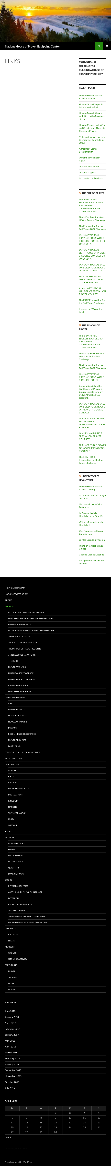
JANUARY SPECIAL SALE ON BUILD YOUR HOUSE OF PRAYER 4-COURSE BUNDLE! (92, 408)
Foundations (15, 794)
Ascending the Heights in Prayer (25, 892)
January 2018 (12, 1017)
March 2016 (11, 1052)
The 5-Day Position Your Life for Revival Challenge (92, 219)
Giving (11, 983)
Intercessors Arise (15, 697)
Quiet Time (13, 867)
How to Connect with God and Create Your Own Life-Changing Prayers (92, 128)
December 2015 (13, 1070)
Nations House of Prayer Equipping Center (32, 46)
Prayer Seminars (17, 667)
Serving (12, 977)
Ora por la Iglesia (87, 172)
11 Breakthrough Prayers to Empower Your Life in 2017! (92, 139)
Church (12, 782)
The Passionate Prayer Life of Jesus (26, 916)
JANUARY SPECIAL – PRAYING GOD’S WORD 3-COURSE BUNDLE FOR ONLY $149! (92, 239)
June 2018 (10, 1011)
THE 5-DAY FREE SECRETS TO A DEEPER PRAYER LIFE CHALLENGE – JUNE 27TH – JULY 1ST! (91, 205)
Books (8, 880)
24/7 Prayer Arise (17, 910)
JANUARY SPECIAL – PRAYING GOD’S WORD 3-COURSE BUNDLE (91, 377)
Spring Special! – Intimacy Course (22, 752)
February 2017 (12, 1028)
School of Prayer (17, 715)
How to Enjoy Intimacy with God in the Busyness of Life (91, 116)
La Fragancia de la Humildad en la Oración (91, 514)
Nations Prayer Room (16, 594)
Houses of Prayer (17, 722)
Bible (11, 776)
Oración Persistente (89, 166)
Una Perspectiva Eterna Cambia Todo (91, 532)
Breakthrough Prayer (20, 904)
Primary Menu (107, 46)
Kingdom (13, 801)
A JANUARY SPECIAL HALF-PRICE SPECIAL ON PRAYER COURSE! (92, 291)
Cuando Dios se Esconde (91, 554)
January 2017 (12, 1034)
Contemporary (16, 843)
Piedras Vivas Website (19, 624)
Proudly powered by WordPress (18, 1162)
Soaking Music (16, 874)
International (16, 861)
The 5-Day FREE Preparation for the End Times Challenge (91, 460)
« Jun (8, 1136)
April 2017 (10, 1023)
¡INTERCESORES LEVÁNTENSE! (22, 655)
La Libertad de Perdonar (91, 178)
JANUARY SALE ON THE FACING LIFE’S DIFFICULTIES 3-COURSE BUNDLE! (92, 423)
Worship (9, 837)
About (8, 600)
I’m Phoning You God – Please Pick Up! (27, 922)
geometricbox (21, 1148)
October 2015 (12, 1082)
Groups (12, 953)
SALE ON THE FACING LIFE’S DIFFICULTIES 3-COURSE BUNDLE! (91, 279)
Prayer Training (16, 709)
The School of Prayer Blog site (24, 649)
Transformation (17, 813)
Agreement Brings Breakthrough (88, 150)
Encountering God (18, 788)
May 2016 (10, 1040)
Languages (11, 928)
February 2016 (12, 1058)
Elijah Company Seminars (21, 679)
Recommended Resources (22, 734)
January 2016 (12, 1064)
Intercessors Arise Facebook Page (26, 612)
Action (12, 770)
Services (9, 606)
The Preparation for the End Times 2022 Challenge (92, 227)
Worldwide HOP (13, 758)
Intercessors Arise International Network (31, 630)
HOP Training (12, 764)
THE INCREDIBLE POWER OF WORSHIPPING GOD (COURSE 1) (92, 448)
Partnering (14, 746)
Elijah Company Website (20, 673)
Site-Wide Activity (17, 959)
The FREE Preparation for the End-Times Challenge (92, 301)
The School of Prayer (19, 636)
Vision (11, 703)
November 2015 (13, 1076)
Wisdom (12, 825)
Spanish (15, 661)
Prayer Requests (17, 740)
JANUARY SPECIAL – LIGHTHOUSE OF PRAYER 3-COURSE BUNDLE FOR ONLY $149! (92, 254)
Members (9, 947)
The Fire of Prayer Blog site (22, 642)
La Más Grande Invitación (92, 539)
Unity (11, 819)
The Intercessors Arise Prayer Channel (90, 97)
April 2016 (10, 1046)
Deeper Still (14, 898)
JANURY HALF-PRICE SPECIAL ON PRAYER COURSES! (90, 436)
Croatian (13, 934)
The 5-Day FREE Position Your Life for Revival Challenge (91, 356)
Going (11, 989)
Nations (12, 807)
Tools (8, 831)
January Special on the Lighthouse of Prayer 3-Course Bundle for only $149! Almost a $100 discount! (91, 392)
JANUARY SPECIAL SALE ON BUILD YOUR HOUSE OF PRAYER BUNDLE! (92, 267)
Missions (12, 728)
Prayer (12, 971)
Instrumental (15, 855)
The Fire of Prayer (93, 193)
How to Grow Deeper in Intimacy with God (91, 106)
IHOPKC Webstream (15, 588)
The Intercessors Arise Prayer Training (90, 488)
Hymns (11, 849)
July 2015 (10, 1088)
